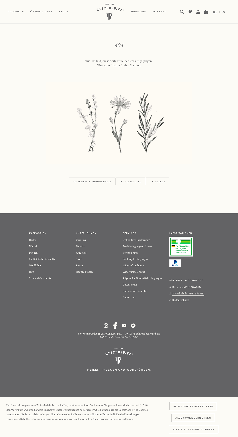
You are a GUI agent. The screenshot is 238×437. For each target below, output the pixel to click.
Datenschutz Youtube (135, 291)
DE (215, 11)
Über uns (81, 240)
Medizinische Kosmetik (42, 259)
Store (79, 259)
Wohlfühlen (35, 265)
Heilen (32, 240)
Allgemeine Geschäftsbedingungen (142, 278)
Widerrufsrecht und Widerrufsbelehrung (134, 268)
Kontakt (80, 246)
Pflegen (33, 252)
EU (224, 11)
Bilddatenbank (179, 300)
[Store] (67, 12)
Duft (31, 271)
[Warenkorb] (206, 12)
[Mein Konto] (198, 12)
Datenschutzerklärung (121, 419)
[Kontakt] (162, 12)
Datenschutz (130, 284)
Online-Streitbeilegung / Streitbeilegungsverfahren (137, 243)
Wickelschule (186, 293)
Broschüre (185, 287)
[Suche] (182, 12)
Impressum (129, 297)
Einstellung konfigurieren (194, 429)
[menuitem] (19, 12)
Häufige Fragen (84, 271)
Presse (79, 265)
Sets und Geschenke (40, 278)
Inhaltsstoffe (130, 181)
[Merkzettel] (190, 12)
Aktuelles (157, 181)
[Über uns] (141, 12)
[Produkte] (19, 12)
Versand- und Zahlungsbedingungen (135, 256)
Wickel (33, 246)
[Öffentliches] (44, 12)
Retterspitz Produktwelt (92, 181)
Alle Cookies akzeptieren (193, 406)
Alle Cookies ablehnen (193, 417)
